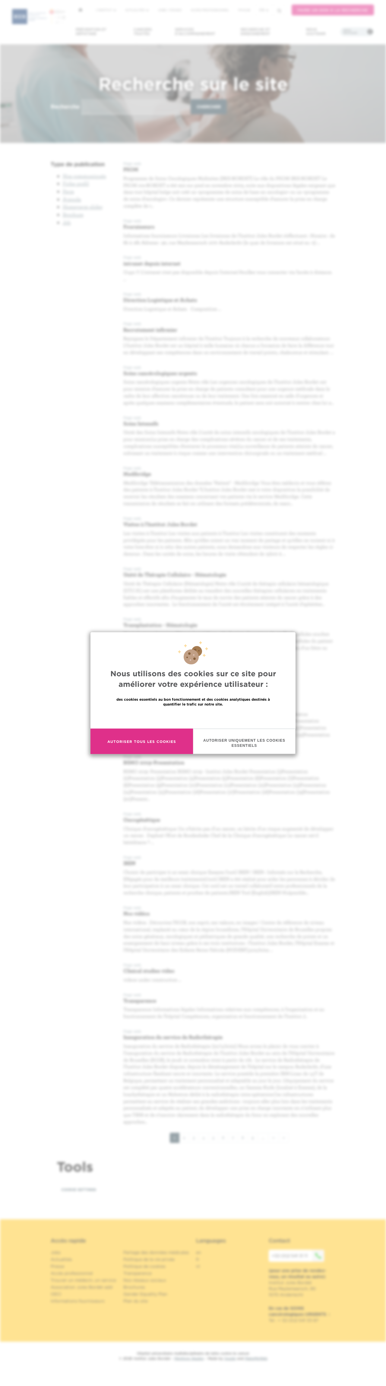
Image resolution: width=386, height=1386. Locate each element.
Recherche (65, 106)
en (198, 1252)
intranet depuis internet (152, 263)
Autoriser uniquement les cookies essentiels (244, 743)
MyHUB (244, 10)
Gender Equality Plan (145, 1294)
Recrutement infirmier (150, 330)
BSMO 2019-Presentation (153, 762)
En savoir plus (193, 717)
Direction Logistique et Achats (160, 300)
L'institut (106, 10)
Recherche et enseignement (255, 31)
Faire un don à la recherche (333, 10)
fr (263, 10)
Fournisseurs (138, 226)
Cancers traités (143, 31)
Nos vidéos (136, 913)
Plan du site (135, 1301)
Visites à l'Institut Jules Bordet (160, 524)
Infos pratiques (350, 32)
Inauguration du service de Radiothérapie (173, 1037)
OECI (56, 1294)
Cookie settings (78, 1189)
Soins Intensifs (140, 423)
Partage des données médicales (156, 1252)
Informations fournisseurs (78, 1301)
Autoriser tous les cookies (141, 741)
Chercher (209, 106)
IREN (129, 863)
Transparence (139, 1000)
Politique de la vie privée (149, 1259)
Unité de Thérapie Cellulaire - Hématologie (174, 574)
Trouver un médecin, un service (83, 1280)
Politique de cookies (144, 1266)
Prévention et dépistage (91, 31)
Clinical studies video (149, 971)
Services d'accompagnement (195, 31)
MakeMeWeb (256, 1358)
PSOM (130, 169)
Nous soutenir (316, 31)
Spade (230, 1358)
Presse (57, 1266)
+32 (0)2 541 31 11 (298, 1256)
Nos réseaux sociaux (144, 1280)
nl (198, 1266)
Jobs (56, 1252)
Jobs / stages (170, 10)
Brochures (134, 1287)
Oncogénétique (141, 819)
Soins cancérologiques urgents (160, 373)
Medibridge (137, 474)
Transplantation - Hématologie (160, 625)
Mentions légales (189, 1358)
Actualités (137, 10)
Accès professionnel (210, 10)
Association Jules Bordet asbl (82, 1287)
